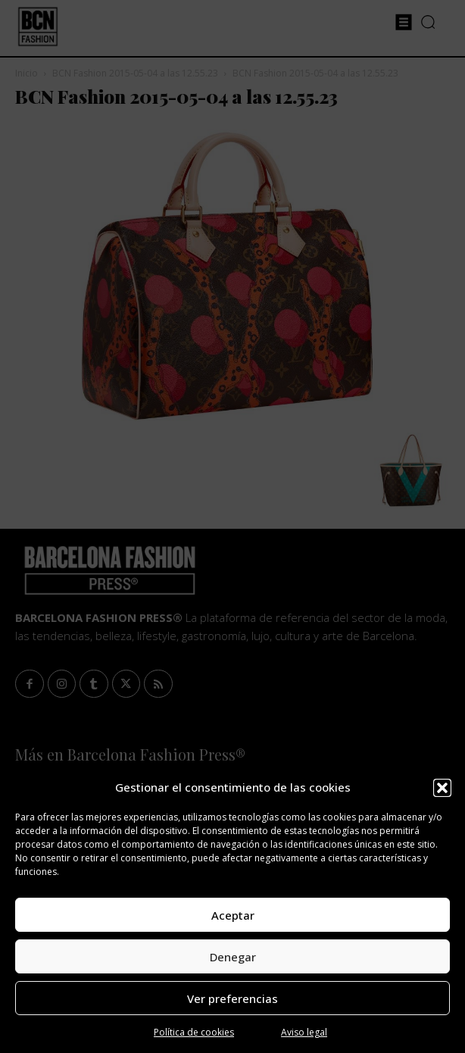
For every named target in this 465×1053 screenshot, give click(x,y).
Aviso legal (304, 1032)
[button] (442, 787)
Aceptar (232, 915)
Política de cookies (194, 1032)
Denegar (233, 956)
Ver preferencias (232, 998)
